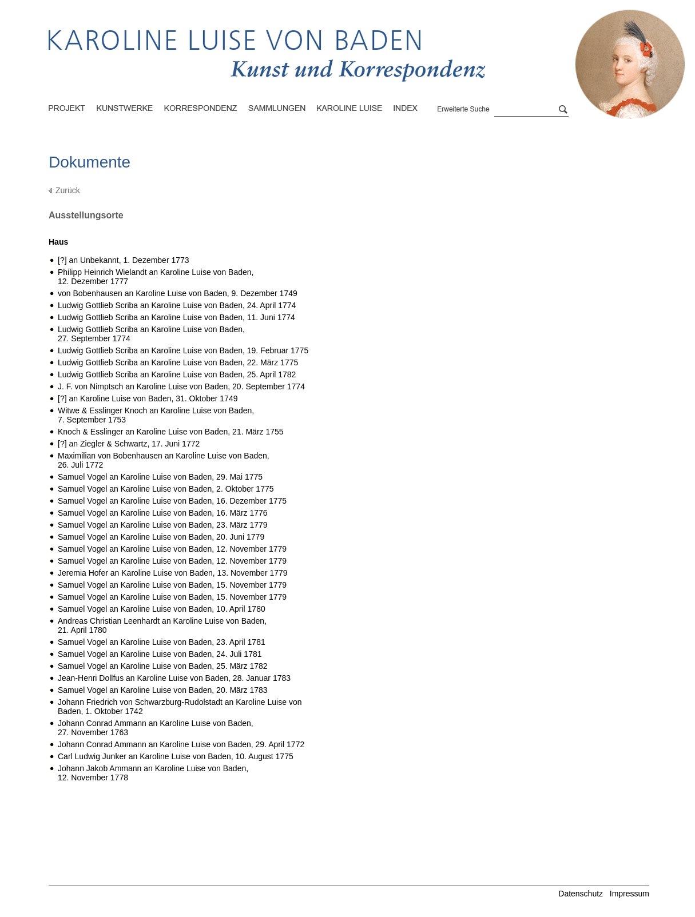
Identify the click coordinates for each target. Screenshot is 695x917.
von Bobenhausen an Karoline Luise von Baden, (177, 293)
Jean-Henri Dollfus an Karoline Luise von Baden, (174, 678)
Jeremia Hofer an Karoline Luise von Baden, (173, 572)
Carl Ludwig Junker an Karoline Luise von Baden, (175, 756)
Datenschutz (580, 893)
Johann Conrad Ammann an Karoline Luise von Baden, (181, 744)
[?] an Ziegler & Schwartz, (129, 443)
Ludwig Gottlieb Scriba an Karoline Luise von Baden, (177, 305)
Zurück (67, 190)
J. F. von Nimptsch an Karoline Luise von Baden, (181, 386)
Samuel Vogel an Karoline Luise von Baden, (160, 476)
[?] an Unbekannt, (123, 260)
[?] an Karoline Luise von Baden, (147, 398)
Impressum (629, 893)
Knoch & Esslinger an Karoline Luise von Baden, (171, 431)
